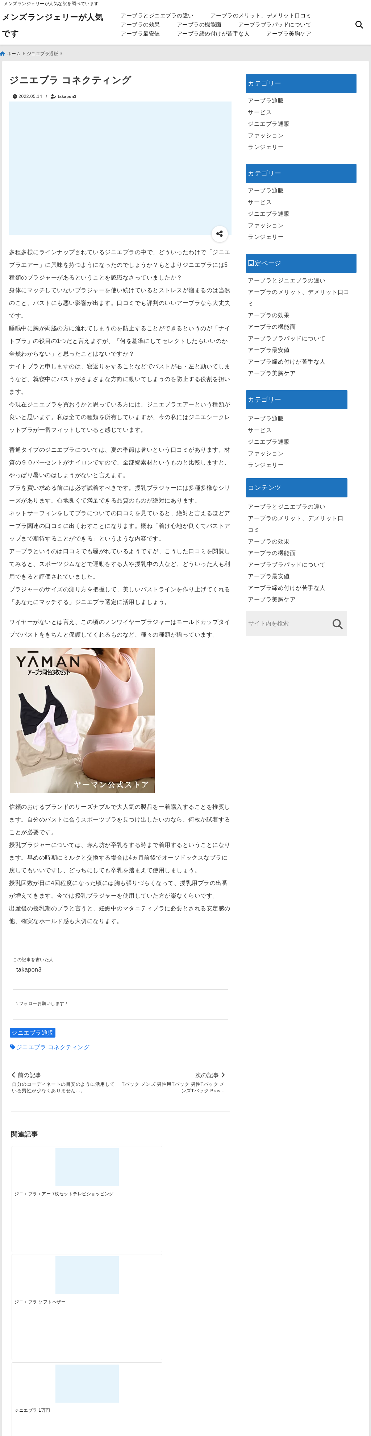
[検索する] (337, 622)
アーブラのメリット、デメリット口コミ (261, 15)
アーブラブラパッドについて (275, 24)
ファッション (266, 134)
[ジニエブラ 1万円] (147, 1162)
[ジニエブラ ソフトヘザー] (93, 1162)
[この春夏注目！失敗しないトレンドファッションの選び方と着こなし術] (93, 1277)
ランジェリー (266, 145)
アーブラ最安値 (140, 33)
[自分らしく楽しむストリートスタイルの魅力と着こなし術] (147, 1277)
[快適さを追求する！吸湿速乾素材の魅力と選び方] (202, 1277)
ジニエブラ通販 (33, 1031)
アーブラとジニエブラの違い (157, 15)
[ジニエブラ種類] (202, 1162)
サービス (260, 111)
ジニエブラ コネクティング (53, 1046)
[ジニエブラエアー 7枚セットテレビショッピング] (38, 1162)
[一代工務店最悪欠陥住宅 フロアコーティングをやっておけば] (38, 1277)
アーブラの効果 (140, 24)
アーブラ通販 (266, 99)
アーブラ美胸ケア (288, 33)
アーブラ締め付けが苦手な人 (213, 33)
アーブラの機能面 (199, 24)
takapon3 (67, 95)
